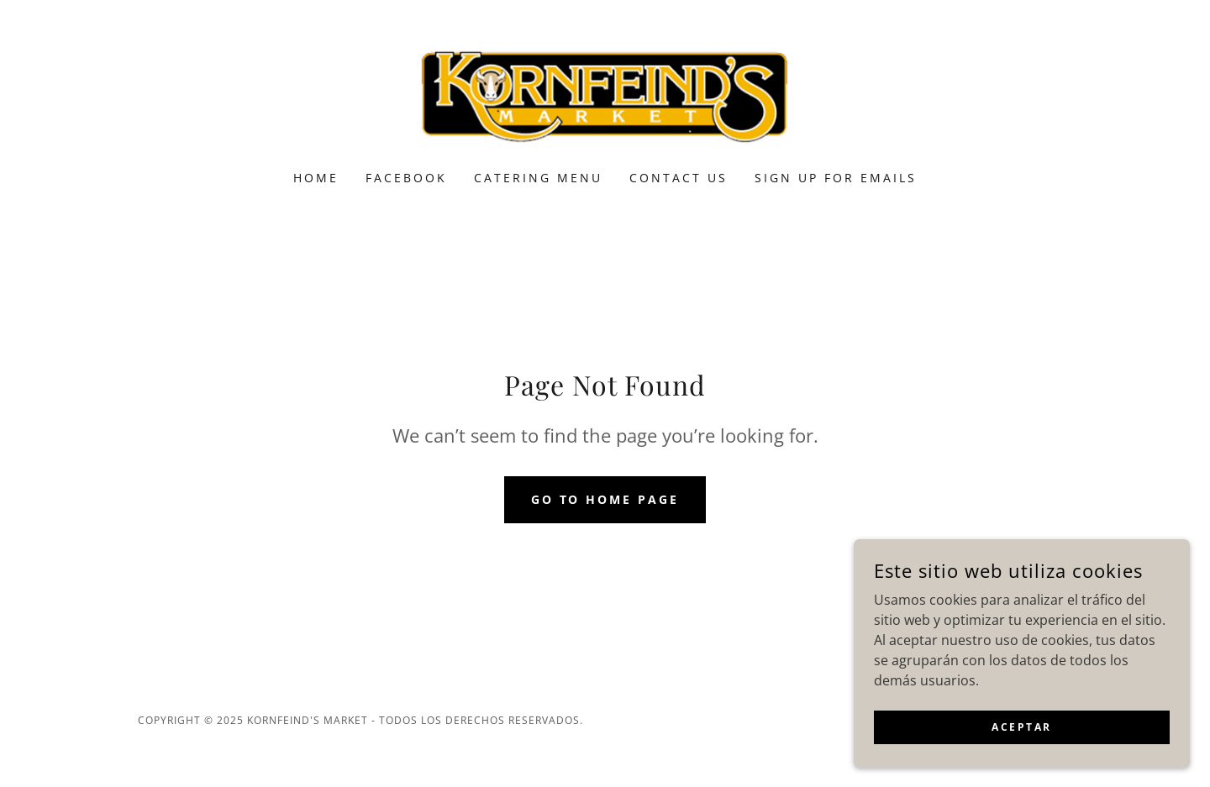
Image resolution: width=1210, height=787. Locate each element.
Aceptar (1022, 727)
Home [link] (316, 178)
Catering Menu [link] (538, 178)
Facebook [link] (406, 178)
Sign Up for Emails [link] (836, 178)
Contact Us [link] (678, 178)
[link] (605, 96)
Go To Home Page (605, 499)
